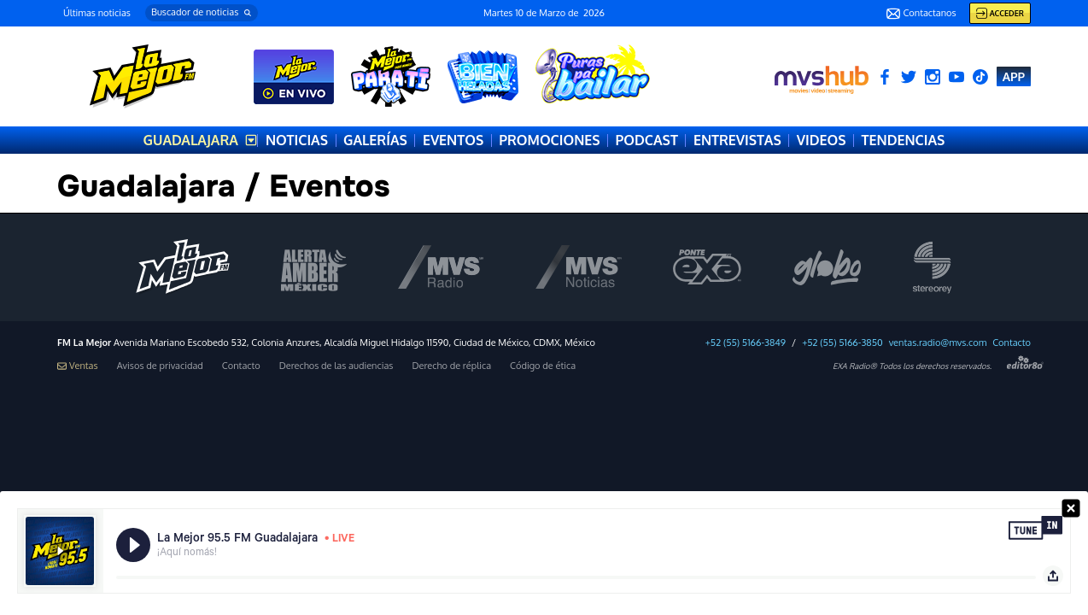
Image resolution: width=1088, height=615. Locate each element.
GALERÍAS (375, 140)
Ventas (77, 366)
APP (1014, 76)
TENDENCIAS (903, 140)
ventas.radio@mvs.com (938, 343)
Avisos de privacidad (160, 366)
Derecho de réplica (451, 366)
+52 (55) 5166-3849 (745, 343)
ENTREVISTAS (737, 140)
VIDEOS (821, 140)
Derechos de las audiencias (336, 366)
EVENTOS (453, 140)
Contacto (1011, 343)
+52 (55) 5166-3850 (842, 343)
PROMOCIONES (549, 140)
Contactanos (921, 13)
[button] (201, 12)
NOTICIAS (297, 140)
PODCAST (647, 140)
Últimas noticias (97, 13)
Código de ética (543, 366)
